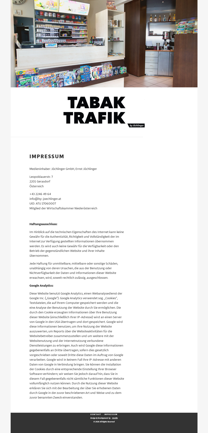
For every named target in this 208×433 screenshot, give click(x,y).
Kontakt (95, 414)
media (115, 418)
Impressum (111, 414)
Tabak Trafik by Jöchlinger (104, 112)
